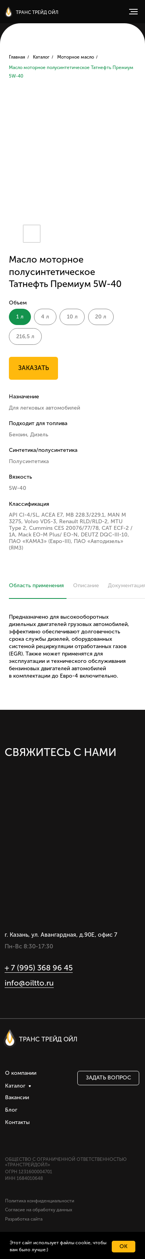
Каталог (41, 57)
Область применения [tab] (36, 585)
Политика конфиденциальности (39, 1201)
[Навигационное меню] (133, 11)
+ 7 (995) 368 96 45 (39, 967)
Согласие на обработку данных (38, 1209)
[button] (108, 1078)
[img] (8, 12)
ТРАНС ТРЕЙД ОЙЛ (37, 12)
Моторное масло (75, 57)
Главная (17, 57)
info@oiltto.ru (29, 982)
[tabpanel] (72, 656)
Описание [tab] (86, 585)
